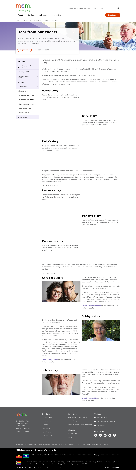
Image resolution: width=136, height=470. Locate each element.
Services (31, 15)
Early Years (46, 428)
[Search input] (109, 8)
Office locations (102, 425)
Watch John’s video (90, 398)
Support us (57, 15)
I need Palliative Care (26, 95)
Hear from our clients (26, 99)
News (71, 8)
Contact (94, 8)
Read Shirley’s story (50, 360)
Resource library (25, 108)
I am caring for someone (27, 104)
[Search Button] (118, 8)
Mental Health (22, 117)
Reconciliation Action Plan (41, 467)
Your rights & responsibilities (78, 417)
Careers (87, 8)
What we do (72, 433)
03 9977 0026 (43, 50)
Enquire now (24, 50)
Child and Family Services (23, 76)
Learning (20, 82)
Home (17, 20)
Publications (78, 8)
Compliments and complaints (107, 421)
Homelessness (22, 86)
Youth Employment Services (24, 66)
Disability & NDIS (23, 72)
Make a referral (24, 112)
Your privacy (72, 421)
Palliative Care (37, 20)
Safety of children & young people (80, 424)
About (20, 15)
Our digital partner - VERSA (112, 467)
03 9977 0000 (23, 431)
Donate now (113, 15)
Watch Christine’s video (91, 306)
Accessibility (28, 467)
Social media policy (56, 467)
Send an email (102, 417)
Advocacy (43, 15)
